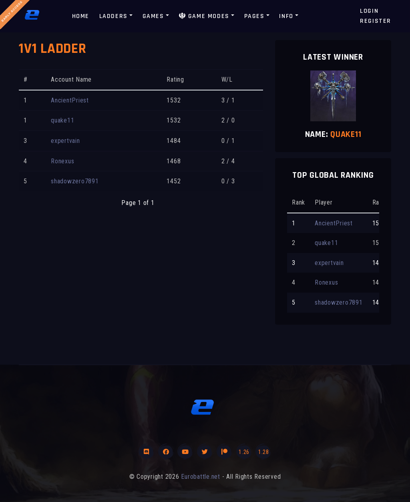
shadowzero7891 (75, 181)
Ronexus (62, 161)
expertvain (65, 141)
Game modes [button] (204, 16)
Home (80, 16)
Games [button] (153, 16)
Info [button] (286, 16)
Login (369, 11)
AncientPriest (70, 100)
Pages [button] (254, 16)
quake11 (62, 120)
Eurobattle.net (200, 476)
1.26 (244, 452)
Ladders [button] (113, 16)
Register (375, 21)
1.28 (263, 452)
